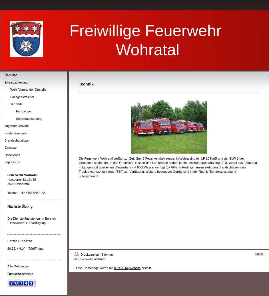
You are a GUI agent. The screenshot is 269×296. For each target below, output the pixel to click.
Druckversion (87, 254)
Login (259, 253)
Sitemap (107, 254)
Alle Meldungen (18, 266)
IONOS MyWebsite (127, 268)
